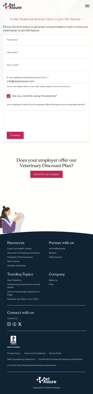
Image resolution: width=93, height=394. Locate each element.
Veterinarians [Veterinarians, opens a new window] (55, 257)
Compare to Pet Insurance (20, 257)
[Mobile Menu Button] (87, 6)
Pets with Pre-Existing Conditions (23, 253)
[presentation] (29, 121)
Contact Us (12, 318)
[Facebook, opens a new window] (14, 324)
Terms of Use (55, 353)
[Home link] (47, 380)
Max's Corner (13, 261)
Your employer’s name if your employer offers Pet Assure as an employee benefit (46, 104)
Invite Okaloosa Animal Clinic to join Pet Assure (45, 19)
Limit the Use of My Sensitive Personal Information (31, 365)
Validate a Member (16, 265)
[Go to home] (12, 5)
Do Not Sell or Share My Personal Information (61, 359)
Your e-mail (12, 65)
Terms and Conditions (34, 353)
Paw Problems (14, 280)
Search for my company (46, 174)
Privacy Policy (14, 353)
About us (53, 280)
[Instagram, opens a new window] (9, 324)
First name (12, 40)
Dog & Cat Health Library (19, 248)
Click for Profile (13, 347)
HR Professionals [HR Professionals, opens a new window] (57, 248)
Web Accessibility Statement (21, 359)
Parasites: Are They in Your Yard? (22, 299)
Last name (12, 52)
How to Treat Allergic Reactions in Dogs (23, 293)
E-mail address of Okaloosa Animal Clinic (27, 77)
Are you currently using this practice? (34, 96)
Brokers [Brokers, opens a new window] (52, 253)
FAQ (51, 284)
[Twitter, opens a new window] (20, 324)
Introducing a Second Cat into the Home (23, 285)
